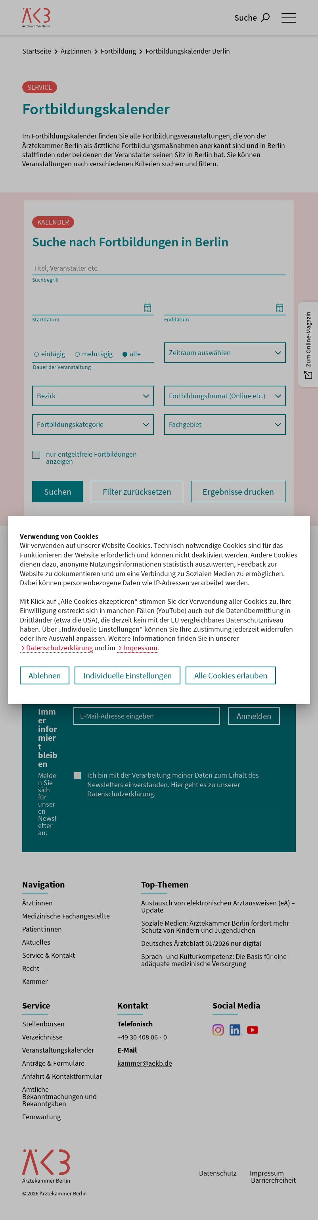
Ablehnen (46, 675)
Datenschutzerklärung (59, 647)
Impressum (140, 647)
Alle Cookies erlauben (242, 675)
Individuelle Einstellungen (133, 675)
